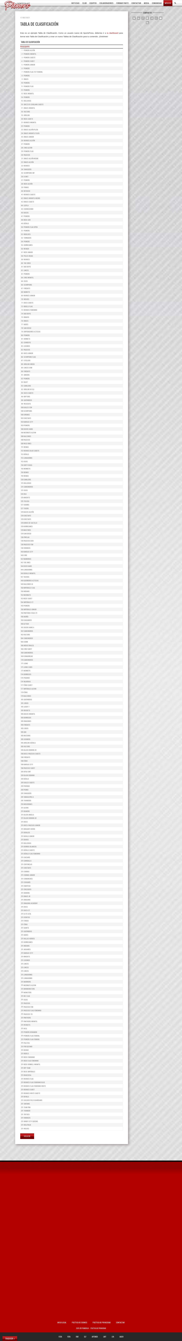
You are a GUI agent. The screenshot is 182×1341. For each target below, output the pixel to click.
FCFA (60, 1336)
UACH (121, 1336)
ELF (85, 1336)
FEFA (68, 1336)
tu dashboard (112, 33)
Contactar (120, 1322)
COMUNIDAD (157, 3)
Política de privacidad (102, 1322)
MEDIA (146, 3)
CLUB (84, 3)
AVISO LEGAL (61, 1322)
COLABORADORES (106, 3)
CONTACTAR (136, 3)
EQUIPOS (93, 3)
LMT (104, 1336)
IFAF (77, 1336)
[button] (134, 18)
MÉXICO (168, 3)
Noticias (75, 3)
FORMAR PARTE (122, 3)
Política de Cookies (79, 1322)
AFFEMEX (95, 1336)
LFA (113, 1336)
